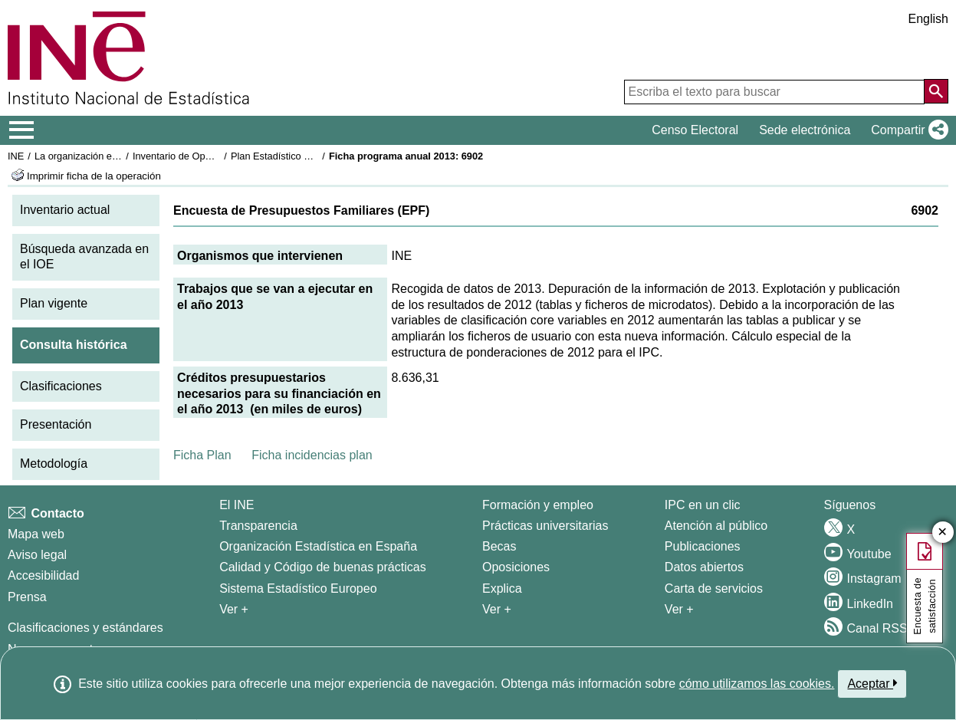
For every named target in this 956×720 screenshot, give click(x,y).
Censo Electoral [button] (695, 129)
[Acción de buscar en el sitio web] (936, 91)
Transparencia (258, 525)
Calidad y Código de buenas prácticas (322, 567)
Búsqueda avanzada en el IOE (84, 256)
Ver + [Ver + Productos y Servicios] (679, 609)
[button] (906, 130)
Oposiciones (516, 567)
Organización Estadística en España (318, 546)
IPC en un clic (703, 504)
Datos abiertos (704, 567)
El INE (236, 504)
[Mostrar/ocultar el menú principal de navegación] (22, 130)
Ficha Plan (202, 455)
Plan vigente (53, 303)
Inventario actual (65, 209)
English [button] (928, 18)
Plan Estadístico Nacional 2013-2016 (311, 156)
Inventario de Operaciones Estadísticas (218, 156)
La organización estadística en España (118, 156)
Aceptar (872, 683)
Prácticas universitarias (545, 525)
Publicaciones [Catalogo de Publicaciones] (703, 546)
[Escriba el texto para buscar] (774, 92)
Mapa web (36, 534)
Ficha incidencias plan (311, 455)
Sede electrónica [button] (804, 129)
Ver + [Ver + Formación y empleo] (496, 609)
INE (16, 156)
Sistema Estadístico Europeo (297, 588)
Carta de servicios (714, 588)
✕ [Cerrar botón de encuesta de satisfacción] (942, 533)
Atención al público (716, 525)
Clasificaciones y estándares (85, 627)
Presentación (55, 424)
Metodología (53, 463)
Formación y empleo (537, 504)
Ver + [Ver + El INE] (233, 609)
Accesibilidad (43, 575)
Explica (502, 588)
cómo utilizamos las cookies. (757, 683)
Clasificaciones (61, 386)
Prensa (27, 596)
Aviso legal (37, 554)
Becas (499, 546)
